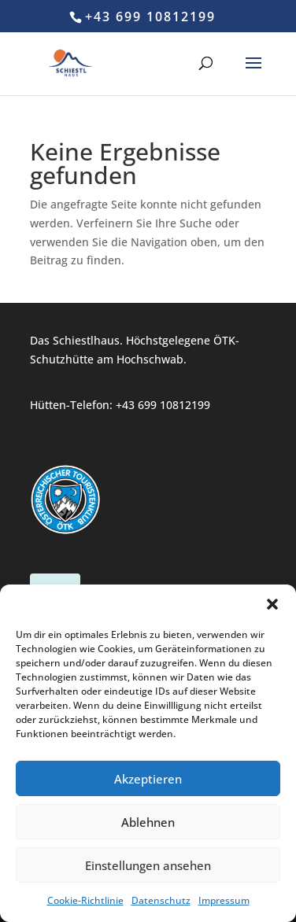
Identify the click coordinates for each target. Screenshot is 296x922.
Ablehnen (148, 822)
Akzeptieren (148, 779)
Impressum (224, 900)
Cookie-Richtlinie (85, 900)
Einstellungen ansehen (148, 865)
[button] (272, 604)
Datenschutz (161, 900)
